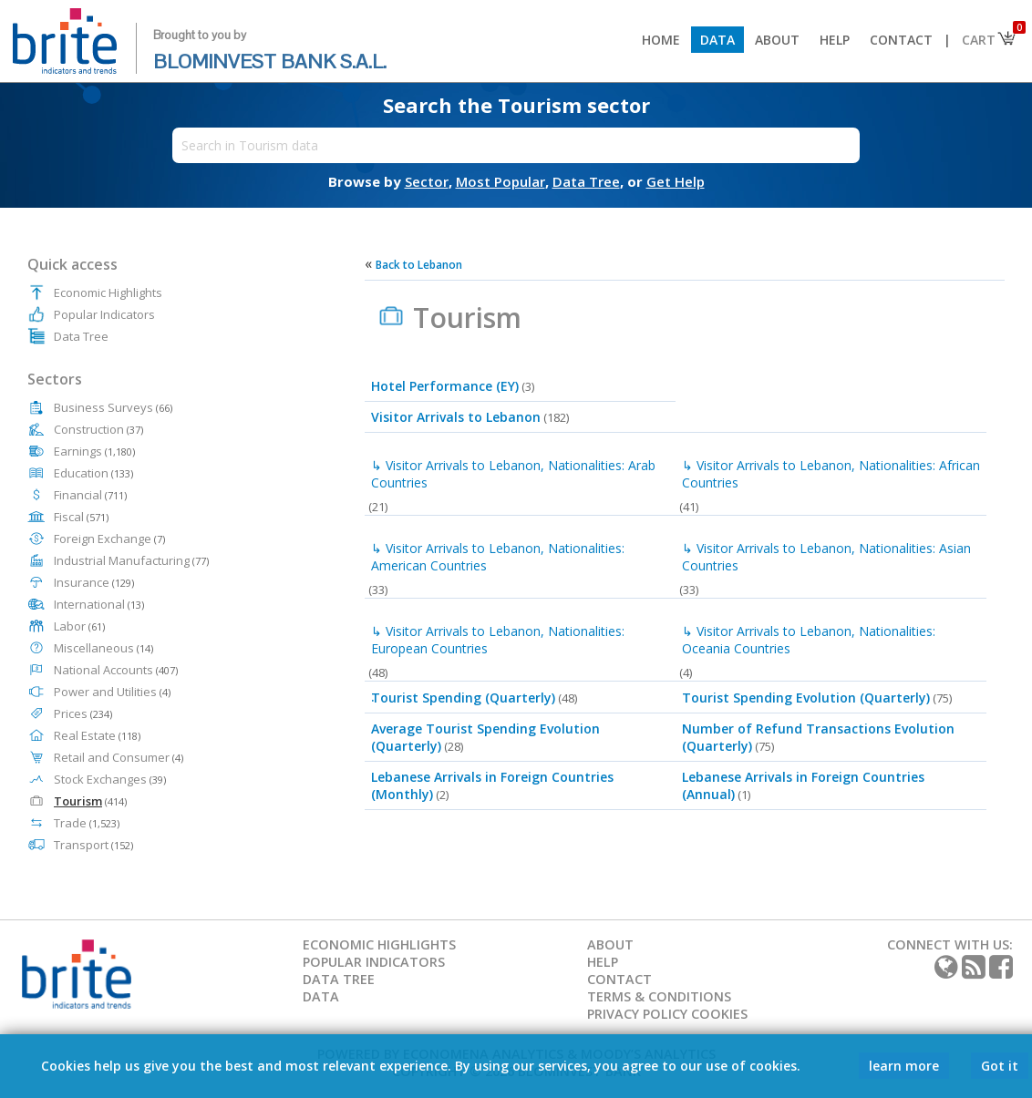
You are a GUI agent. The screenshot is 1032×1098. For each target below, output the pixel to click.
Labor (79, 626)
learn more (904, 1065)
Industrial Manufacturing (131, 560)
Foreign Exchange (109, 538)
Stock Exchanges (110, 779)
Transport (93, 844)
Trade (86, 823)
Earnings (94, 451)
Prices (83, 713)
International (99, 604)
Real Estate (97, 735)
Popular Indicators (104, 314)
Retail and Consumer (118, 757)
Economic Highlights (108, 292)
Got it (999, 1065)
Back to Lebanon (419, 264)
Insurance (94, 582)
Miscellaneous (103, 648)
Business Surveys (113, 407)
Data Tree (81, 336)
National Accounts (116, 670)
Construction (98, 429)
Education (93, 473)
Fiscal (81, 516)
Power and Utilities (112, 691)
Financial (90, 495)
